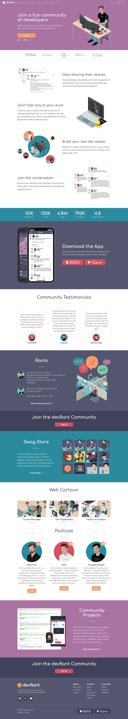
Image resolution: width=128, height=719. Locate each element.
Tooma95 (31, 343)
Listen (31, 591)
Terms (26, 712)
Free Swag (91, 695)
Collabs (46, 3)
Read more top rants (41, 403)
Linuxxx (64, 343)
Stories (38, 3)
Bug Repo (105, 692)
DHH (64, 565)
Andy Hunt (32, 565)
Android (28, 40)
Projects (105, 690)
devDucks (54, 3)
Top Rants (30, 3)
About (89, 687)
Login (112, 3)
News (89, 690)
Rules (104, 687)
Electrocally (96, 343)
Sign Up (120, 3)
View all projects (92, 649)
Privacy (20, 712)
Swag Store (91, 692)
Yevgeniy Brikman (96, 565)
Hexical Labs (29, 710)
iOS (19, 40)
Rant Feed (21, 3)
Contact (90, 698)
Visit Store (36, 473)
